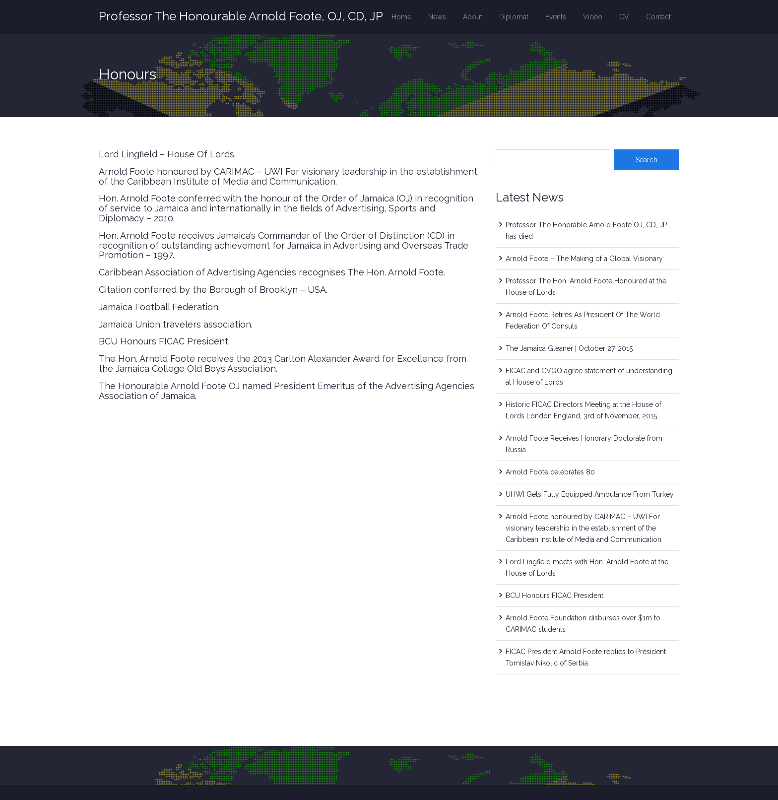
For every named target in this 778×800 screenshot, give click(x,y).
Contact (658, 17)
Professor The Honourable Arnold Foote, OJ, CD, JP (241, 16)
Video (592, 17)
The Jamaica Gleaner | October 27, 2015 (569, 348)
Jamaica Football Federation (158, 307)
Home (401, 17)
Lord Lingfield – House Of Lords (166, 154)
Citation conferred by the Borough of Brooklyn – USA (212, 289)
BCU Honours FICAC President (163, 341)
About (472, 17)
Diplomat (513, 17)
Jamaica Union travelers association (175, 324)
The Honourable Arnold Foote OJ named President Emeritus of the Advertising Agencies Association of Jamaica (286, 391)
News (437, 17)
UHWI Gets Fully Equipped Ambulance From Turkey (590, 494)
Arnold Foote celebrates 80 (550, 472)
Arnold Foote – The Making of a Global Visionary (584, 259)
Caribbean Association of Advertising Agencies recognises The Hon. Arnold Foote (271, 272)
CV (624, 17)
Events (555, 17)
